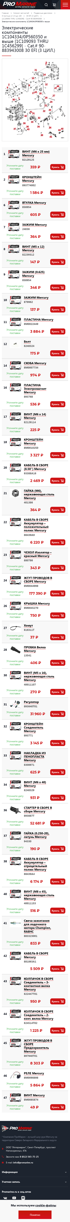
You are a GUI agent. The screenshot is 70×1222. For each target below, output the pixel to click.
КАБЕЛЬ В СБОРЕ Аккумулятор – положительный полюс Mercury (36, 525)
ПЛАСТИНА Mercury (38, 319)
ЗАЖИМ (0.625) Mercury (33, 273)
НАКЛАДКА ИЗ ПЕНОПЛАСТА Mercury (35, 756)
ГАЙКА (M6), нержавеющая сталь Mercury (39, 494)
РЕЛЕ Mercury (34, 1073)
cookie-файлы (45, 1205)
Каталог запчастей (21, 13)
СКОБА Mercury (35, 363)
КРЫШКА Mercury (37, 603)
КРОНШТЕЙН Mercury (31, 178)
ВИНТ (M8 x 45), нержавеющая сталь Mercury (39, 894)
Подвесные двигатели (43, 13)
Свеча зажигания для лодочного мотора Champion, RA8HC (37, 926)
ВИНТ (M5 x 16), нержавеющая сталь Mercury (39, 676)
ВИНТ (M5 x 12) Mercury (33, 248)
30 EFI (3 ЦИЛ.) (32, 15)
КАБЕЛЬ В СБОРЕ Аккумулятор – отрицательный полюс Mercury (36, 864)
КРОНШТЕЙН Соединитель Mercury (33, 727)
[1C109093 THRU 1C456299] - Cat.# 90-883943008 (22, 18)
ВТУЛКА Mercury (34, 202)
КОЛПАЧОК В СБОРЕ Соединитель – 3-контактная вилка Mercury (38, 984)
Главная (5, 13)
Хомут (28, 625)
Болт (27, 341)
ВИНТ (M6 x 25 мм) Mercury (36, 153)
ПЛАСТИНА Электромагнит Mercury (35, 388)
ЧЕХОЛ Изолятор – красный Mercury (38, 554)
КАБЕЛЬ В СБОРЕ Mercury (36, 955)
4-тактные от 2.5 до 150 (11, 15)
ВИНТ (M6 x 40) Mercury (35, 784)
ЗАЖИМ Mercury (34, 224)
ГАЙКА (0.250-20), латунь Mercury (36, 835)
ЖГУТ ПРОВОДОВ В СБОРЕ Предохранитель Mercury (38, 1045)
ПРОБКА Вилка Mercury (35, 649)
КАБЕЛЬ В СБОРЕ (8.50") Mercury (36, 467)
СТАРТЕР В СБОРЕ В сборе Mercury (38, 809)
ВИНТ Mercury (34, 1095)
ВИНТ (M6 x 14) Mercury (35, 416)
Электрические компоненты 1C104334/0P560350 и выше (26, 21)
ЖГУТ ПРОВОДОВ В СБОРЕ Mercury (38, 579)
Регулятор (31, 702)
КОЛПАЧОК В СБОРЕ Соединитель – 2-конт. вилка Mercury (38, 1014)
